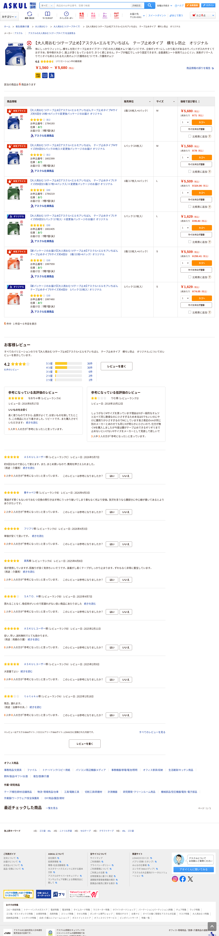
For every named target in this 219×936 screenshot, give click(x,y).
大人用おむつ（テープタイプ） (67, 26)
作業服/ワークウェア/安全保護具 (21, 798)
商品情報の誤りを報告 (200, 68)
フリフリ (29, 528)
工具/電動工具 (71, 791)
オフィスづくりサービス (105, 918)
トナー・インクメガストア (35, 910)
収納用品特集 (12, 918)
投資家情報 (54, 862)
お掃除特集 (41, 914)
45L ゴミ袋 (128, 831)
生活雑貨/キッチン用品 (181, 770)
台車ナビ (135, 914)
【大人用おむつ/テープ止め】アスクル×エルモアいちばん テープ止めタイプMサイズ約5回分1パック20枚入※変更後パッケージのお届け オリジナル (74, 147)
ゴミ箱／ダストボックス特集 (19, 914)
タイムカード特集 (82, 910)
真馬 (26, 560)
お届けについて (12, 862)
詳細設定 (136, 5)
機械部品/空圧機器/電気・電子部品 (179, 791)
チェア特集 (181, 910)
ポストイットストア (81, 918)
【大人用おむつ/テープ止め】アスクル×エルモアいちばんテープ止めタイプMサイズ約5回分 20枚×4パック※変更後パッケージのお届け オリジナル (74, 112)
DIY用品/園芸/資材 (54, 798)
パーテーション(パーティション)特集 (156, 910)
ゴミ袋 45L (45, 831)
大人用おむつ (41, 26)
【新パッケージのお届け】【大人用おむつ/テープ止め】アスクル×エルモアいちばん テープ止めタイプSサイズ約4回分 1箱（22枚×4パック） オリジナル (74, 252)
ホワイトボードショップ (124, 910)
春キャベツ (30, 492)
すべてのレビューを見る (152, 732)
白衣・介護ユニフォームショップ (54, 918)
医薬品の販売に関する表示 (104, 883)
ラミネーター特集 (101, 910)
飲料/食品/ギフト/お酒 (16, 776)
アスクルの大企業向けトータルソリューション (149, 874)
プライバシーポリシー (101, 865)
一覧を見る (52, 808)
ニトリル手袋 (66, 831)
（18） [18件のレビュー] (48, 260)
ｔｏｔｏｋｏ (31, 696)
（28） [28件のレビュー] (48, 189)
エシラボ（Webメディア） (145, 869)
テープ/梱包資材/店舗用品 (18, 791)
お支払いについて (13, 865)
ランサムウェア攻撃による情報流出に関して (65, 881)
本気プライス (17, 111)
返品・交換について (13, 869)
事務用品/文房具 (13, 770)
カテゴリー (9, 16)
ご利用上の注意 (98, 873)
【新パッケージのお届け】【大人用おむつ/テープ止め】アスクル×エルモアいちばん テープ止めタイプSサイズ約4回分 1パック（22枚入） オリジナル (74, 288)
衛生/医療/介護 (22, 26)
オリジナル (16, 216)
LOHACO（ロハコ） (142, 858)
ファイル (32, 770)
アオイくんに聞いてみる (193, 869)
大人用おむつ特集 (200, 914)
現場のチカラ (122, 914)
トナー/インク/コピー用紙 (56, 770)
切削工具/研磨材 (93, 791)
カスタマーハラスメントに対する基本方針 (65, 870)
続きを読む (32, 422)
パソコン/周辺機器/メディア (91, 770)
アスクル (18, 33)
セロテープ (85, 831)
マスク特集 (184, 914)
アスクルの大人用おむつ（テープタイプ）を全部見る (51, 33)
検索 (149, 5)
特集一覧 (145, 918)
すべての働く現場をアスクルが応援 (159, 914)
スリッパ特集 (67, 914)
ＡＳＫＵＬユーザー (35, 457)
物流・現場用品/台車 (48, 791)
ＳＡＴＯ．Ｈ (31, 596)
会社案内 (53, 858)
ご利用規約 (96, 862)
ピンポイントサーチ (129, 918)
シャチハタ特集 (29, 918)
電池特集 (66, 910)
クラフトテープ (106, 831)
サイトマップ (96, 858)
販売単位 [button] (137, 101)
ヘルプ (180, 6)
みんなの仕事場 (140, 865)
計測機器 (112, 791)
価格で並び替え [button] (190, 101)
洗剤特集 (54, 914)
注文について (10, 858)
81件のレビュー (11, 369)
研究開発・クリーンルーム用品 (139, 791)
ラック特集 (195, 910)
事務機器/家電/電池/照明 (124, 770)
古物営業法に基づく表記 (102, 876)
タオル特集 (82, 914)
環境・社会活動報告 (58, 865)
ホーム (7, 26)
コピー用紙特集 (13, 910)
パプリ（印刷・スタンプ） (144, 862)
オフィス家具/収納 (153, 770)
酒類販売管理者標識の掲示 (104, 880)
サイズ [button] (165, 101)
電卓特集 (55, 910)
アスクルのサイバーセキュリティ (65, 876)
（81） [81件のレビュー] (48, 119)
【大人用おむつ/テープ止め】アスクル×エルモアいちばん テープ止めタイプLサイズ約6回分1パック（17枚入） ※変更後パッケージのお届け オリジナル (73, 217)
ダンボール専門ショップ (101, 914)
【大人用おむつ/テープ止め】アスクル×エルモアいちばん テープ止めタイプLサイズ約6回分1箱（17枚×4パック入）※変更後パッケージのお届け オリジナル (73, 182)
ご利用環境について (100, 869)
